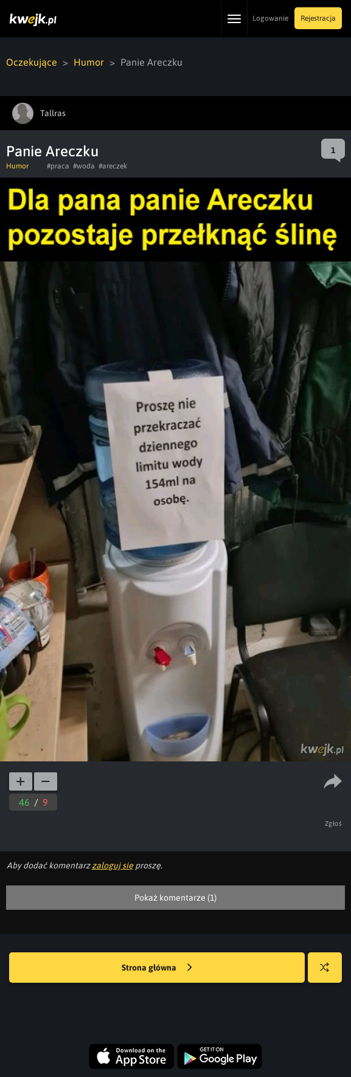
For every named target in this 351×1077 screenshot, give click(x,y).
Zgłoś (333, 823)
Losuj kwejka (329, 973)
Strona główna (157, 968)
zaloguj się (112, 865)
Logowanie (270, 18)
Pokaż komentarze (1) (175, 897)
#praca (58, 166)
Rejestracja (318, 18)
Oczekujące (31, 62)
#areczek (113, 166)
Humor (89, 62)
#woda (84, 166)
